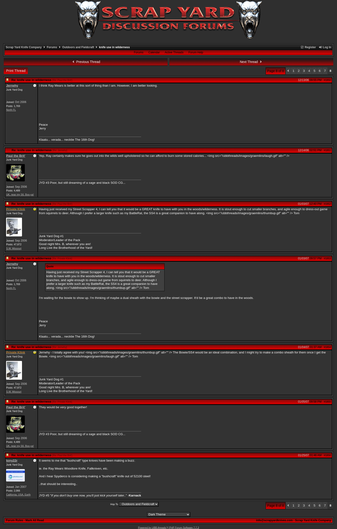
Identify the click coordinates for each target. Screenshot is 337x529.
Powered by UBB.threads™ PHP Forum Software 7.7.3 (168, 527)
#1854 (327, 347)
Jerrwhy (12, 85)
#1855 (327, 401)
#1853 (327, 258)
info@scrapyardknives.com (274, 520)
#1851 (327, 150)
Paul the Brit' (15, 156)
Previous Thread (85, 62)
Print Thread (16, 71)
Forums (52, 47)
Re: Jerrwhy (59, 150)
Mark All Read (35, 520)
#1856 (327, 455)
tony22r (11, 460)
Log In (325, 47)
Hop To (114, 504)
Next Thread (251, 62)
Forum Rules (14, 520)
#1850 (327, 80)
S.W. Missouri (13, 248)
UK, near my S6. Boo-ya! (20, 194)
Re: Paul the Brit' (62, 80)
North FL (11, 109)
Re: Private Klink (62, 258)
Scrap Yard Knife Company (24, 47)
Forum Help (195, 52)
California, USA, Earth (18, 494)
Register (308, 47)
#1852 (327, 203)
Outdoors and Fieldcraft (78, 47)
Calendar (154, 52)
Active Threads (174, 52)
